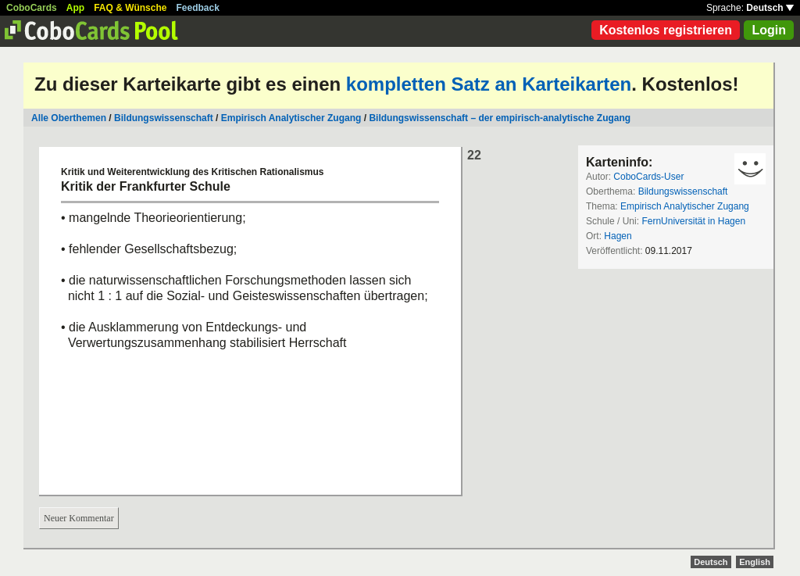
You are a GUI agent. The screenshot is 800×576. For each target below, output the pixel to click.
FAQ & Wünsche (130, 7)
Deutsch (770, 7)
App (75, 7)
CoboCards (31, 7)
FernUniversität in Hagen (693, 221)
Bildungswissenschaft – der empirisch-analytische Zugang (499, 118)
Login (769, 30)
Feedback (198, 7)
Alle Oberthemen (68, 118)
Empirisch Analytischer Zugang (291, 118)
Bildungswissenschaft (163, 118)
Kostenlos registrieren (665, 30)
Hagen (617, 236)
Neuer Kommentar (79, 518)
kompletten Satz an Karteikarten (488, 84)
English (754, 562)
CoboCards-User (648, 176)
